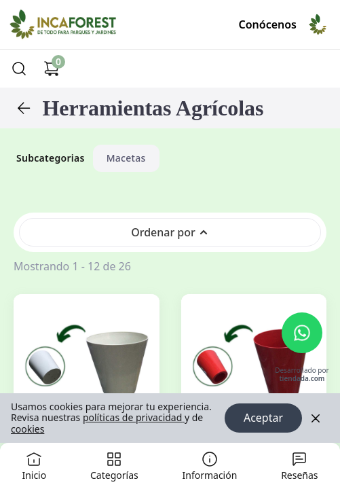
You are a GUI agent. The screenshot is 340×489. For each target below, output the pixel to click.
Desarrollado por (301, 375)
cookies (27, 428)
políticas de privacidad (134, 418)
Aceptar (263, 418)
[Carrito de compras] (51, 68)
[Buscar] (19, 68)
